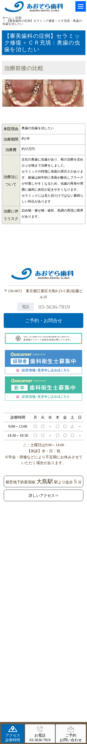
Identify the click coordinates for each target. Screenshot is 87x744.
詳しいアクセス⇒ (43, 495)
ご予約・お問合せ (43, 320)
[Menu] (80, 6)
